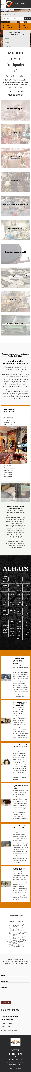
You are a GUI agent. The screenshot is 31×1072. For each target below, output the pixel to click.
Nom (2, 969)
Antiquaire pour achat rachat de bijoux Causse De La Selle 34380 (23, 939)
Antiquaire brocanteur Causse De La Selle (10, 925)
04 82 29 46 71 (21, 5)
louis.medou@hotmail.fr (9, 1030)
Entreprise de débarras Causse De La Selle (10, 935)
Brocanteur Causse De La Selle (14, 927)
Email (3, 975)
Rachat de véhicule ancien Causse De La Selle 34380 (18, 933)
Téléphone (4, 981)
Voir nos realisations (8, 26)
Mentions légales (15, 1064)
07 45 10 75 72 (21, 3)
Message (4, 987)
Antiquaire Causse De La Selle (14, 935)
